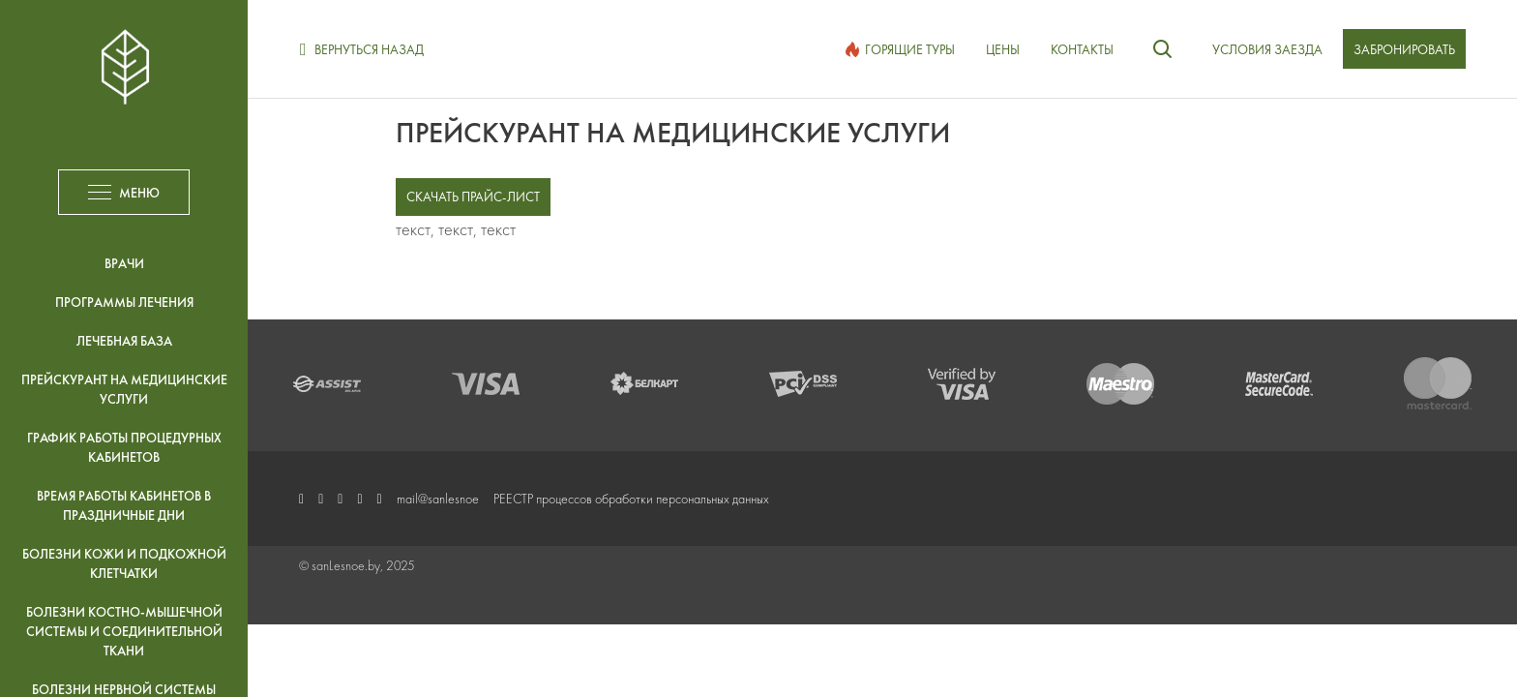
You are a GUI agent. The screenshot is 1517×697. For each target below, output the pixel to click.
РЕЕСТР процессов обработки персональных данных (631, 498)
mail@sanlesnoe (438, 498)
